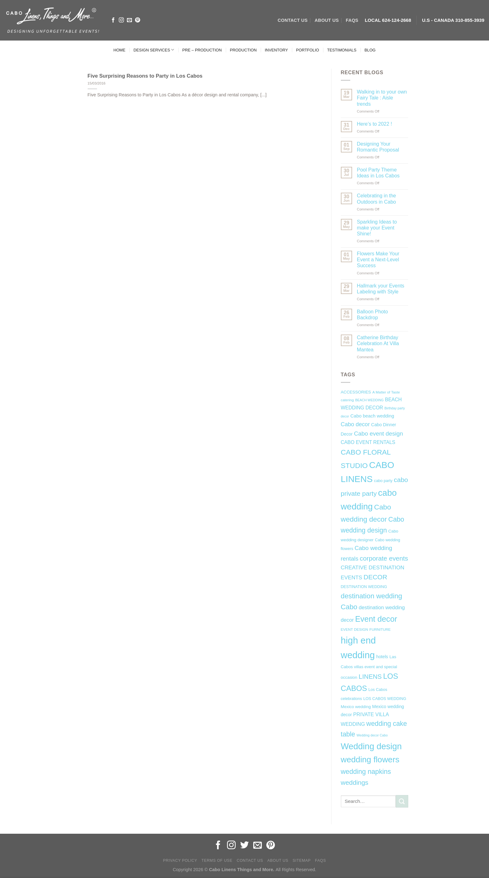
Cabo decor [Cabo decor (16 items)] (355, 424)
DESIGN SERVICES (153, 50)
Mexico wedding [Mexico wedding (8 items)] (356, 706)
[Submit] (402, 801)
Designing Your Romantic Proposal (378, 146)
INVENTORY (276, 50)
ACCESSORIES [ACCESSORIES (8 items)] (356, 392)
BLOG (370, 50)
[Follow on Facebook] (113, 20)
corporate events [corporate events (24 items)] (384, 558)
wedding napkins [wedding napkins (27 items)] (366, 771)
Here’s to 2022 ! (374, 124)
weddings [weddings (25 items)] (355, 782)
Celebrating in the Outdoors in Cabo (376, 198)
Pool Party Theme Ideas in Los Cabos (378, 172)
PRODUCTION (243, 50)
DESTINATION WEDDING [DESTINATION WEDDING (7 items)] (364, 587)
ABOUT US (327, 20)
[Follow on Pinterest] (137, 20)
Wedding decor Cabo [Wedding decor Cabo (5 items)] (372, 735)
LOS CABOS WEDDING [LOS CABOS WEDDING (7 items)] (384, 699)
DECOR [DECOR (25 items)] (375, 577)
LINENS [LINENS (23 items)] (370, 676)
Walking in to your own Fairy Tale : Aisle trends (382, 97)
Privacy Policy (180, 860)
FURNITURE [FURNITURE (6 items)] (380, 629)
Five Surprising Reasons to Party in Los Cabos (145, 76)
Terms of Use (216, 860)
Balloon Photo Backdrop (372, 314)
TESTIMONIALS (341, 50)
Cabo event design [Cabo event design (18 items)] (378, 433)
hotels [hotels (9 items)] (382, 656)
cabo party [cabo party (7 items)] (383, 481)
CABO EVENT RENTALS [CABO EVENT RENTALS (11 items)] (368, 442)
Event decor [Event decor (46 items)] (376, 619)
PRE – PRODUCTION (202, 50)
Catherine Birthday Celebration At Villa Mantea (378, 343)
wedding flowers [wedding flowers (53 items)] (370, 759)
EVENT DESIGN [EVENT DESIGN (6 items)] (354, 629)
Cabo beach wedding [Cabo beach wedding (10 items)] (372, 415)
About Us (277, 860)
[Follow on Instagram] (121, 20)
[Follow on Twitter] (244, 846)
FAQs (352, 20)
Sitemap (302, 860)
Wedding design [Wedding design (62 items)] (371, 746)
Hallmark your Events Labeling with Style (380, 288)
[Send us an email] (129, 20)
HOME (119, 50)
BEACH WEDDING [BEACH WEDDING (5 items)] (369, 400)
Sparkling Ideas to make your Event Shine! (377, 227)
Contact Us (250, 860)
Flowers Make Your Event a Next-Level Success (378, 259)
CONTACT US (292, 20)
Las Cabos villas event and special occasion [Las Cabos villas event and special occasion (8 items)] (369, 667)
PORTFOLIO (307, 50)
